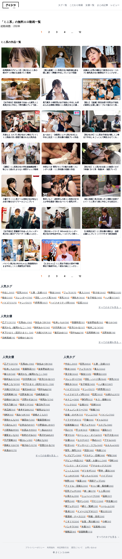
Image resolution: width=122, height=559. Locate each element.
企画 (84, 404)
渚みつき (23, 414)
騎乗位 (114, 292)
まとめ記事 (102, 5)
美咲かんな (11, 419)
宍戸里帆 (10, 440)
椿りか (111, 322)
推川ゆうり (29, 445)
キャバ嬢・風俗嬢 (102, 485)
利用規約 (51, 547)
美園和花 (78, 322)
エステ (83, 440)
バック (71, 404)
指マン (83, 501)
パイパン (107, 414)
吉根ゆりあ (25, 337)
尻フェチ (88, 424)
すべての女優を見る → (109, 342)
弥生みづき (43, 322)
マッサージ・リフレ (89, 445)
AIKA (9, 414)
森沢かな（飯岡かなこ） (16, 327)
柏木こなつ (95, 327)
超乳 (70, 501)
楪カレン (26, 440)
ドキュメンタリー (76, 409)
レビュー (115, 5)
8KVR (87, 399)
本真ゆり (10, 450)
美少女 (99, 292)
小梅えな (41, 440)
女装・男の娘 (91, 521)
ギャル (102, 419)
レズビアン (73, 455)
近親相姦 (72, 424)
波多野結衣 (95, 322)
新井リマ (27, 404)
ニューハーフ (91, 496)
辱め (97, 440)
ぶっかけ (72, 475)
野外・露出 (107, 470)
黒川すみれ (46, 435)
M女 (112, 455)
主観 (94, 430)
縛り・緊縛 (90, 506)
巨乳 (22, 292)
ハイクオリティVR (63, 302)
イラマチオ (73, 419)
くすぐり (72, 521)
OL (69, 430)
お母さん (72, 496)
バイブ (106, 475)
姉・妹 (90, 491)
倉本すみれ (26, 409)
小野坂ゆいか (46, 424)
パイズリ (9, 302)
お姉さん (112, 394)
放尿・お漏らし (96, 460)
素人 (84, 292)
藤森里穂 (43, 419)
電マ (70, 435)
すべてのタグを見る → (109, 307)
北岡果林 (92, 332)
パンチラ (72, 526)
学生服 (111, 501)
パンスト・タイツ (76, 465)
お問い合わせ (91, 547)
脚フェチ (72, 506)
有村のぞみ (29, 435)
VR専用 (41, 302)
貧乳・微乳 (73, 450)
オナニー (72, 399)
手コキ (81, 430)
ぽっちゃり (90, 475)
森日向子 (43, 404)
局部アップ (97, 480)
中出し (8, 292)
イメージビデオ (87, 511)
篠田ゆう (28, 419)
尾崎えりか (11, 445)
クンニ (91, 414)
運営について (77, 547)
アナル (110, 440)
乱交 (70, 445)
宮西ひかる (47, 445)
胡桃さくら (40, 414)
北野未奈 (108, 332)
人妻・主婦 (39, 292)
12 (80, 32)
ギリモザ (89, 470)
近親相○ (99, 526)
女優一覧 (89, 5)
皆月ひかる (77, 327)
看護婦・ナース (75, 516)
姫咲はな (43, 409)
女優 (70, 440)
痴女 (7, 297)
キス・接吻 (103, 399)
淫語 (89, 450)
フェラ (70, 292)
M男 (69, 480)
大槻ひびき (44, 332)
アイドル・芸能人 (76, 485)
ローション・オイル (89, 435)
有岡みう (46, 399)
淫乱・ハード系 (46, 297)
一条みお (46, 430)
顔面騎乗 (85, 531)
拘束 (101, 450)
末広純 (9, 409)
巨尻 (83, 302)
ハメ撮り (112, 297)
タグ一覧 (62, 5)
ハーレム (108, 506)
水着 (86, 526)
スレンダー (23, 297)
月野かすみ (29, 399)
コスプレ (105, 424)
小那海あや (11, 430)
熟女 (55, 292)
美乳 (64, 297)
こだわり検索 (76, 5)
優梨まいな (11, 435)
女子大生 (112, 435)
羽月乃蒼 (10, 404)
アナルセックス (101, 465)
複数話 (70, 531)
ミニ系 (104, 491)
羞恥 (107, 430)
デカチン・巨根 (94, 455)
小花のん (10, 424)
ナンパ (26, 302)
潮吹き (78, 297)
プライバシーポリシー (34, 547)
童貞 (70, 511)
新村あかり (42, 327)
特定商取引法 (63, 547)
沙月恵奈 (59, 327)
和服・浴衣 (96, 516)
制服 (95, 409)
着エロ (106, 511)
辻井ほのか (27, 424)
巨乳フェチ (73, 491)
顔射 (96, 404)
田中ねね (77, 332)
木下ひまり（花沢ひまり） (17, 332)
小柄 (106, 521)
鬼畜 (81, 480)
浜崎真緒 (8, 337)
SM (114, 460)
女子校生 (95, 297)
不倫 (89, 419)
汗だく (97, 501)
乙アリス (9, 322)
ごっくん (72, 470)
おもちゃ (112, 445)
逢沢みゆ (61, 332)
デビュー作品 (74, 460)
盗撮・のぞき (74, 414)
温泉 (107, 496)
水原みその (29, 430)
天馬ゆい (25, 322)
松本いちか (61, 322)
